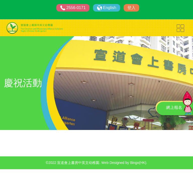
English (109, 8)
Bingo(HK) (138, 163)
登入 (131, 8)
